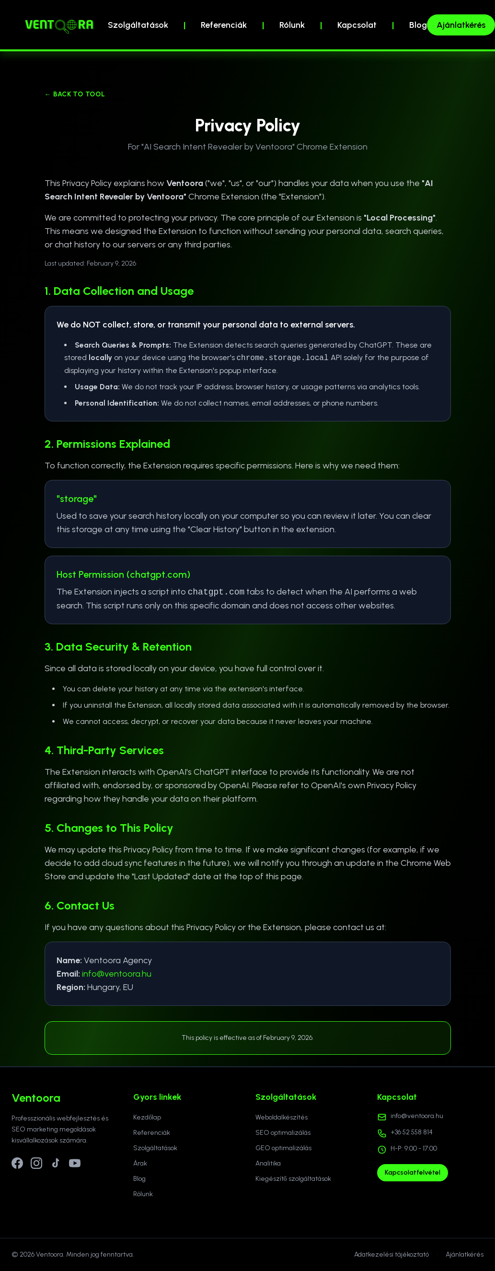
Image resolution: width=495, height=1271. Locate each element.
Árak (140, 1163)
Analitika (268, 1163)
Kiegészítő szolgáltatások (293, 1179)
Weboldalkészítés (281, 1117)
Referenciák (224, 25)
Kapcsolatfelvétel (412, 1172)
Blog (418, 25)
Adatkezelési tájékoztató (391, 1254)
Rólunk (292, 25)
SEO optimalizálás (283, 1133)
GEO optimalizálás (283, 1148)
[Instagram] (36, 1163)
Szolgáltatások (138, 25)
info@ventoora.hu (116, 973)
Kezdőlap (147, 1117)
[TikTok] (55, 1163)
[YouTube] (75, 1163)
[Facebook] (17, 1163)
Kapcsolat (357, 25)
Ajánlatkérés (461, 25)
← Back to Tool (75, 94)
